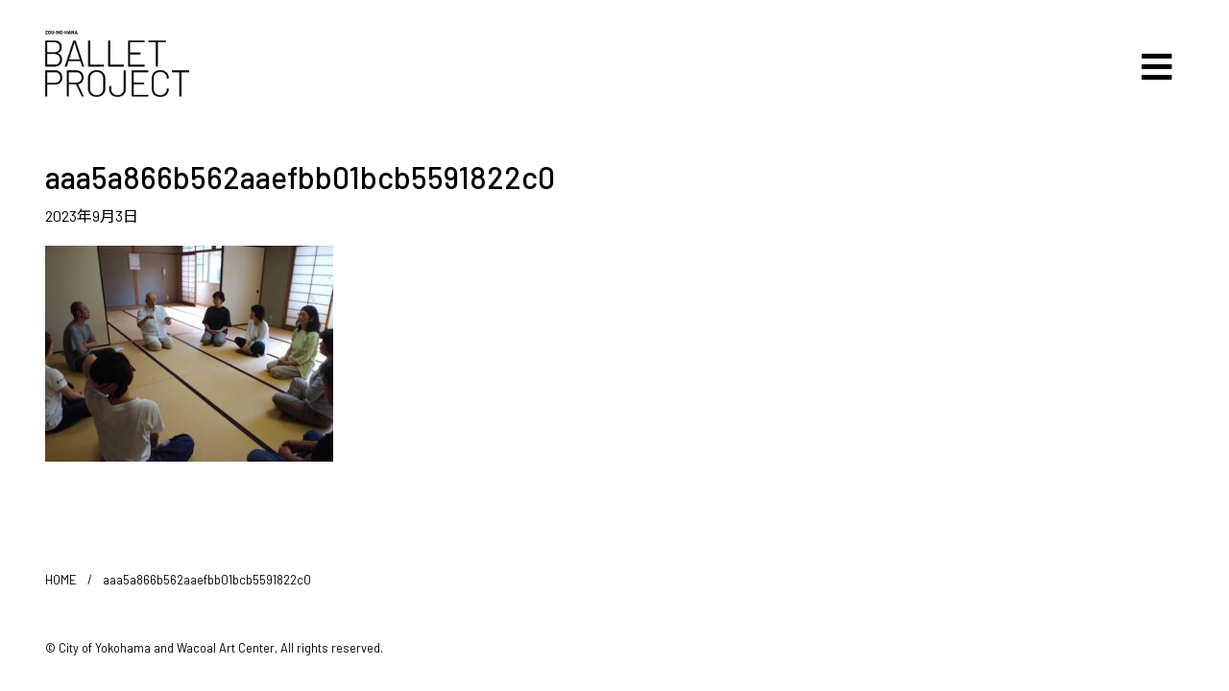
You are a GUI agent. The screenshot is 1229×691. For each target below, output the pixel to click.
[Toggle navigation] (1157, 67)
